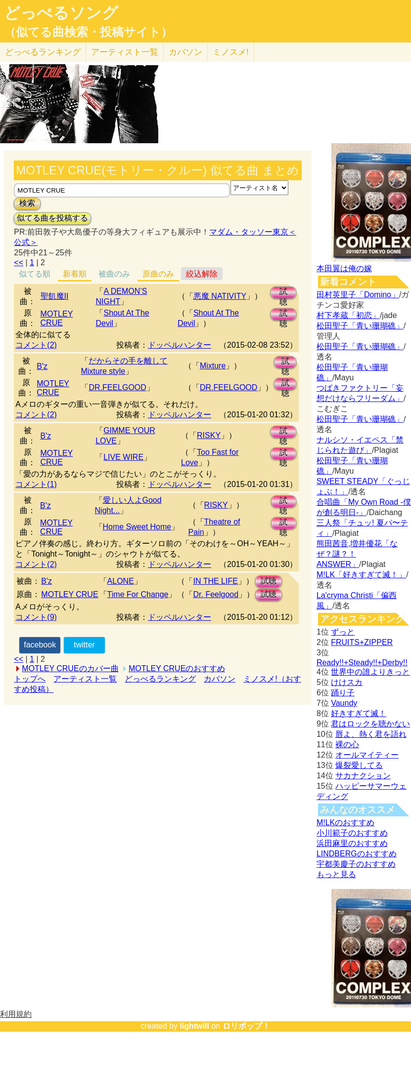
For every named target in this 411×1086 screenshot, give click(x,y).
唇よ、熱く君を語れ (371, 734)
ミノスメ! (231, 52)
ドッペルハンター (179, 345)
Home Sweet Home (137, 527)
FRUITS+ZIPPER (362, 642)
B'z (42, 366)
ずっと (343, 632)
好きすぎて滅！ (358, 713)
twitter (84, 645)
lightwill (194, 1026)
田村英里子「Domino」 (358, 294)
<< (18, 262)
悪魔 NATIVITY (219, 296)
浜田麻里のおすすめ (352, 843)
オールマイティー (367, 755)
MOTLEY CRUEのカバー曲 (70, 668)
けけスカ (347, 682)
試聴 (283, 293)
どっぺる (43, 52)
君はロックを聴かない (370, 724)
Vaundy (344, 703)
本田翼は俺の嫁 (344, 268)
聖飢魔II (55, 296)
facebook (40, 645)
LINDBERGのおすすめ (357, 853)
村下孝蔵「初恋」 (348, 315)
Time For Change (138, 594)
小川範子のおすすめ (352, 833)
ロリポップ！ (246, 1026)
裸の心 (347, 744)
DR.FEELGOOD (117, 387)
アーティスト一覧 (85, 679)
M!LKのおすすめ (345, 822)
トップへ (30, 679)
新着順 (75, 274)
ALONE (120, 581)
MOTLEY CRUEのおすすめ (177, 668)
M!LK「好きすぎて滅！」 (361, 574)
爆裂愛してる (359, 765)
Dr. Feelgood (215, 594)
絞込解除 (202, 274)
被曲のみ (114, 274)
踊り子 (343, 692)
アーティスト (124, 52)
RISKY (209, 435)
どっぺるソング (61, 13)
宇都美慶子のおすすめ (356, 864)
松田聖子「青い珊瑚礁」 (360, 326)
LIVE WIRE (123, 457)
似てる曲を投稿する (52, 218)
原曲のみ (158, 274)
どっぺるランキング (160, 679)
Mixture (213, 366)
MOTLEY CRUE (57, 318)
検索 (27, 203)
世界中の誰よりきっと (370, 672)
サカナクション (363, 775)
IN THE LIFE (215, 581)
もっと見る (336, 874)
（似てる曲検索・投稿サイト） (88, 32)
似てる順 (34, 274)
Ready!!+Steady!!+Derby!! (362, 662)
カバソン (185, 52)
